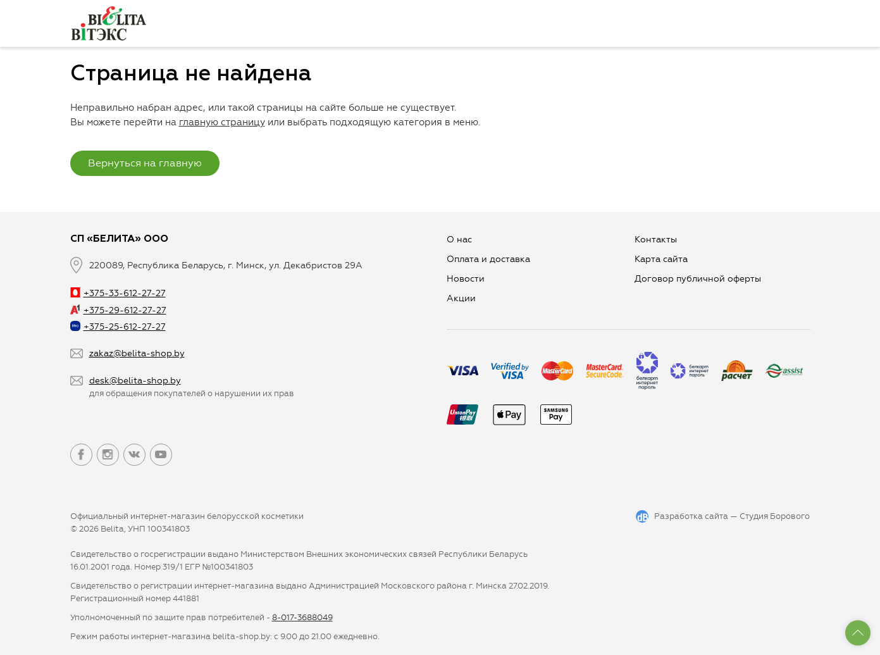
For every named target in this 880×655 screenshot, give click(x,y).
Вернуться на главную (145, 163)
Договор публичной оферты (698, 278)
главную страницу (222, 122)
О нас (459, 239)
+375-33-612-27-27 (118, 293)
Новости (466, 278)
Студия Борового (775, 516)
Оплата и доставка (488, 259)
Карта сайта (661, 259)
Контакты (656, 239)
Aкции (461, 298)
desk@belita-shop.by (135, 380)
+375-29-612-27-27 (118, 310)
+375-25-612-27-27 (118, 326)
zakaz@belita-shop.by (137, 353)
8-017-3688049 (302, 617)
